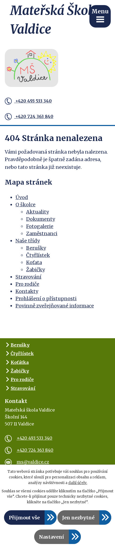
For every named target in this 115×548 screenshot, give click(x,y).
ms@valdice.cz (27, 462)
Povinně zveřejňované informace (54, 306)
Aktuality (37, 212)
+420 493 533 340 (28, 101)
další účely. (77, 483)
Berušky (36, 248)
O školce (25, 204)
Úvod (21, 197)
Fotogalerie (39, 226)
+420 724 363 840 (29, 116)
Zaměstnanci (41, 233)
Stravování (28, 277)
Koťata (34, 262)
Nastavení (51, 537)
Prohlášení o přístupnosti (46, 298)
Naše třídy (27, 241)
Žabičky (35, 270)
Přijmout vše (24, 518)
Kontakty (26, 291)
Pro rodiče (27, 284)
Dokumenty (40, 219)
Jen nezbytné (78, 518)
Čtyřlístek (38, 255)
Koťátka (20, 362)
